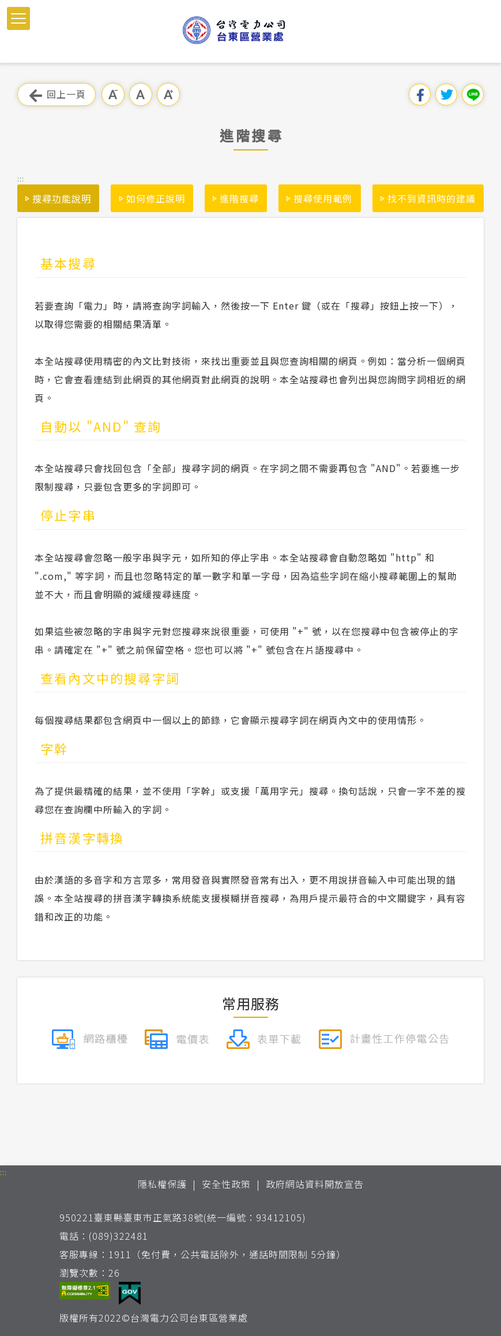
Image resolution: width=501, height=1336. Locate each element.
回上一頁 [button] (56, 95)
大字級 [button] (168, 94)
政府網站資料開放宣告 (315, 1184)
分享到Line (473, 94)
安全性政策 (226, 1184)
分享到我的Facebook (420, 94)
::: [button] (20, 178)
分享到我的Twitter (446, 94)
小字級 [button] (113, 94)
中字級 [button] (140, 94)
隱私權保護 (162, 1184)
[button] (18, 18)
